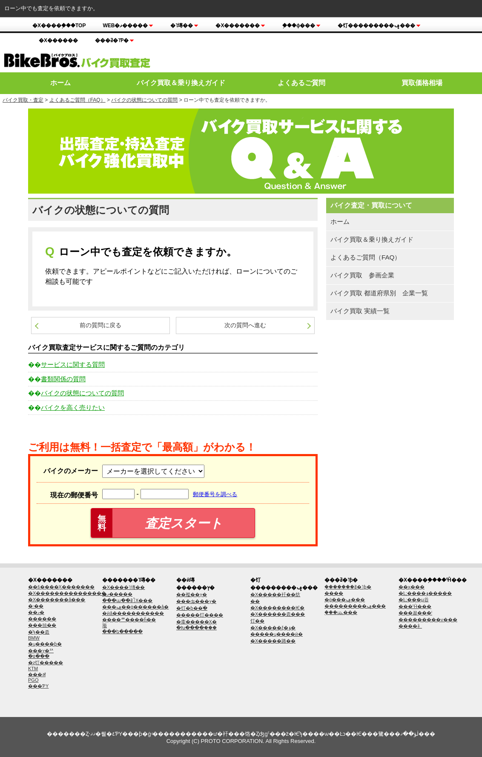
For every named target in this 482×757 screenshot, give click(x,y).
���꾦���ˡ (415, 612)
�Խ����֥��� (196, 627)
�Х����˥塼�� (123, 587)
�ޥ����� (117, 594)
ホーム (60, 82)
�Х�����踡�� (273, 640)
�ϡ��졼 (38, 631)
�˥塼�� (184, 26)
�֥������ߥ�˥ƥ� (347, 586)
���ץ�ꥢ (41, 650)
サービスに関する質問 (73, 364)
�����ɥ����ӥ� (276, 634)
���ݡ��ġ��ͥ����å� (135, 606)
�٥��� (38, 656)
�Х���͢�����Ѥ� (277, 607)
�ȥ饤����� (45, 662)
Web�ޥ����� (128, 26)
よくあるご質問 (301, 82)
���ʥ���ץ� (196, 601)
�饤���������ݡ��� (379, 26)
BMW (34, 637)
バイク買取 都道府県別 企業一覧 (379, 293)
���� (333, 593)
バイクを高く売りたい (73, 407)
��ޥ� (36, 612)
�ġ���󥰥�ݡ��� (344, 599)
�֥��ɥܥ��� (340, 612)
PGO (33, 680)
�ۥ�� (35, 605)
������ (42, 618)
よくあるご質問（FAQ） (77, 100)
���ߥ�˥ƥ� (114, 40)
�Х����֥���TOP (59, 26)
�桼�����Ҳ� (196, 621)
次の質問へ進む (245, 325)
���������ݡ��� (355, 605)
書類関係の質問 (63, 379)
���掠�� (42, 625)
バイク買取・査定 (23, 100)
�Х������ (58, 40)
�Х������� (240, 26)
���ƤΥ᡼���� (38, 685)
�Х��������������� (67, 593)
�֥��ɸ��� (301, 26)
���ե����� (122, 631)
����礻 (410, 625)
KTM (33, 668)
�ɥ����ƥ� (45, 643)
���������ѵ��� (428, 619)
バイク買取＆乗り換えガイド (181, 82)
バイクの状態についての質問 (144, 100)
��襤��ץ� (191, 594)
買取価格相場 (422, 82)
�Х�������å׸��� (56, 599)
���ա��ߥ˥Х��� (127, 600)
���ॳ (37, 674)
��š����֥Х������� (61, 586)
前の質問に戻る (100, 325)
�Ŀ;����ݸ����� (425, 593)
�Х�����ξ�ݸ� (273, 627)
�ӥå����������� (133, 613)
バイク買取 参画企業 (362, 275)
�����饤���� (199, 614)
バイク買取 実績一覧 (360, 310)
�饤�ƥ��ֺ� (191, 608)
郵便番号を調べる (215, 494)
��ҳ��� (412, 586)
